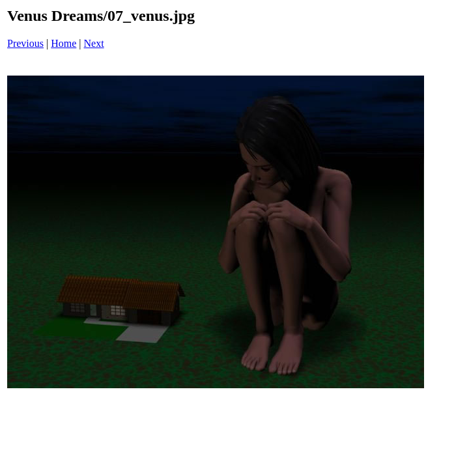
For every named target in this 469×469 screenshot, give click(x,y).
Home (63, 43)
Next (94, 43)
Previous (25, 43)
